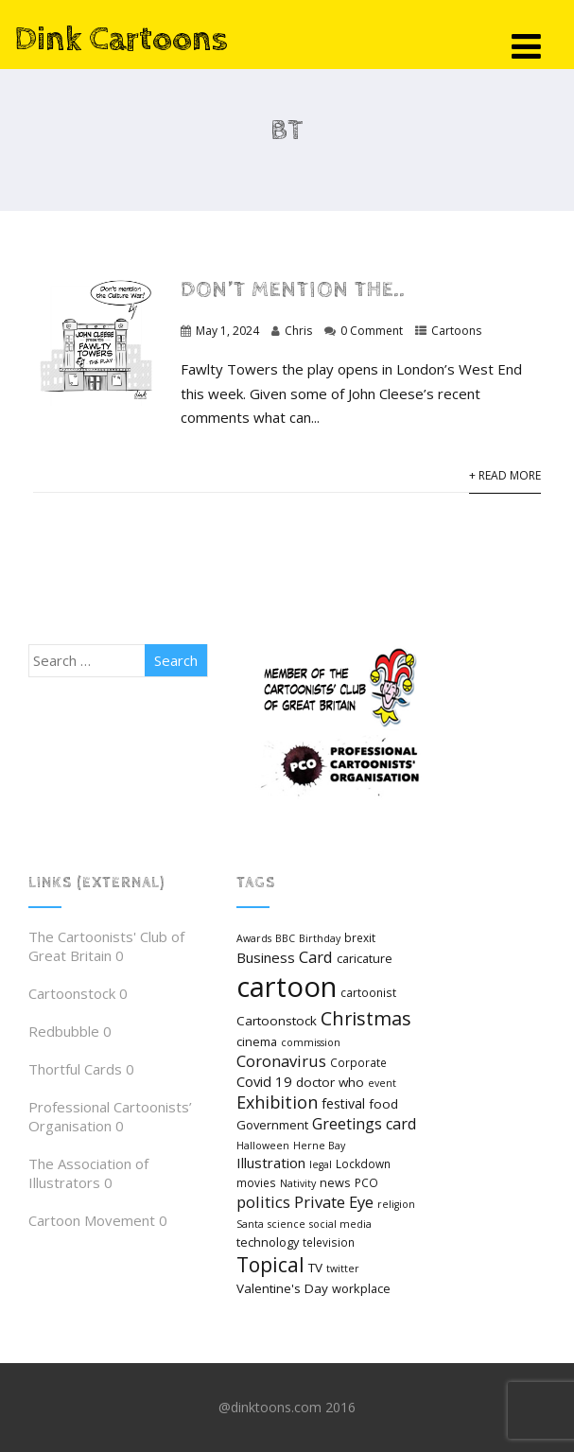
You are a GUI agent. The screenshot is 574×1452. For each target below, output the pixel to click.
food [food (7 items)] (383, 1103)
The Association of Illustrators (88, 1173)
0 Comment (371, 331)
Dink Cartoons (121, 40)
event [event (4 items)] (382, 1083)
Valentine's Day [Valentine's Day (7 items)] (282, 1288)
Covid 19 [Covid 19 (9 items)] (264, 1081)
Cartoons (456, 331)
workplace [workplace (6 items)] (361, 1288)
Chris (298, 331)
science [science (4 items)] (286, 1224)
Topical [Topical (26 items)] (270, 1264)
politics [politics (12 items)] (263, 1202)
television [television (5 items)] (329, 1242)
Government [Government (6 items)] (272, 1124)
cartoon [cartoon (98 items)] (286, 987)
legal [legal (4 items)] (320, 1164)
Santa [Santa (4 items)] (250, 1224)
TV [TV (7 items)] (315, 1267)
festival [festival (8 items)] (343, 1103)
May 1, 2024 (227, 331)
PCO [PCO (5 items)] (366, 1182)
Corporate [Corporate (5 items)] (358, 1062)
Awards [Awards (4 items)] (253, 938)
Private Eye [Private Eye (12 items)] (334, 1202)
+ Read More (505, 475)
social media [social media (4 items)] (340, 1224)
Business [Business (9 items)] (265, 957)
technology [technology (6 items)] (267, 1242)
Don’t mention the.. (293, 290)
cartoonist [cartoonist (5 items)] (368, 992)
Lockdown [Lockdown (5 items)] (363, 1163)
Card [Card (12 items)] (316, 957)
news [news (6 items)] (335, 1182)
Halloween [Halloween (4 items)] (262, 1145)
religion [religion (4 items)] (396, 1204)
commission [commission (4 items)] (310, 1042)
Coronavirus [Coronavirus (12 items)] (281, 1061)
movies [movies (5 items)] (256, 1182)
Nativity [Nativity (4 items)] (298, 1183)
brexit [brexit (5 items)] (359, 937)
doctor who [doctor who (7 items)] (330, 1082)
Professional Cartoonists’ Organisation (110, 1116)
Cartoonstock (71, 993)
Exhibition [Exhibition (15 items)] (277, 1102)
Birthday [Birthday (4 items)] (319, 938)
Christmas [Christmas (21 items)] (366, 1018)
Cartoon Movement (91, 1220)
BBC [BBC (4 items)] (285, 938)
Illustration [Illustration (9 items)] (270, 1162)
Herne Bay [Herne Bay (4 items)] (319, 1145)
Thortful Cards (75, 1068)
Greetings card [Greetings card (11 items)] (364, 1123)
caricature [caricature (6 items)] (364, 958)
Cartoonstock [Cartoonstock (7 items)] (276, 1020)
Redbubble (63, 1031)
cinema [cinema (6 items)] (256, 1041)
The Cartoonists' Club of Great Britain (106, 946)
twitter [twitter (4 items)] (342, 1268)
